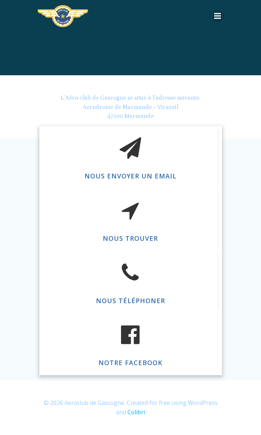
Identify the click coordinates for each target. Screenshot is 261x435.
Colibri (136, 412)
